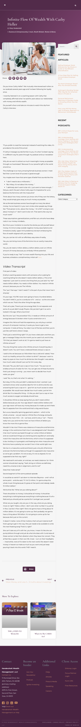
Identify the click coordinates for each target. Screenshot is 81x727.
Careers (49, 691)
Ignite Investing (32, 685)
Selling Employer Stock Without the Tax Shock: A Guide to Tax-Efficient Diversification (67, 68)
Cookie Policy (58, 722)
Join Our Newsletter (30, 673)
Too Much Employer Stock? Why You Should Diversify (68, 84)
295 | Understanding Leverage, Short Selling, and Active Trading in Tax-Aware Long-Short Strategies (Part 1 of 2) (68, 152)
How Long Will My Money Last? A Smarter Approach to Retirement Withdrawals (68, 110)
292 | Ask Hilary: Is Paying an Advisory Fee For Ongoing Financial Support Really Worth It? (68, 184)
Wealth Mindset (39, 32)
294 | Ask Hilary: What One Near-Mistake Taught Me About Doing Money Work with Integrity (67, 163)
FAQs (48, 672)
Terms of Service (72, 725)
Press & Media (51, 681)
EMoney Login (71, 668)
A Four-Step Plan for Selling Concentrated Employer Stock (68, 77)
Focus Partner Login (70, 674)
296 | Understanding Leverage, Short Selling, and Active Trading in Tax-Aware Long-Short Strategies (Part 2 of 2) (68, 141)
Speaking (49, 686)
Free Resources (71, 686)
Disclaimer (47, 722)
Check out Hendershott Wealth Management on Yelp (10, 710)
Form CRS (69, 681)
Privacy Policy (72, 722)
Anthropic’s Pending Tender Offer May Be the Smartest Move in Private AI (68, 92)
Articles (49, 677)
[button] (10, 78)
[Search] (76, 46)
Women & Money (50, 32)
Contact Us (6, 675)
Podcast (29, 680)
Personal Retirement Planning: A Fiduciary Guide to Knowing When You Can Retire (68, 101)
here (39, 257)
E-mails (31, 32)
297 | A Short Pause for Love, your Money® (68, 132)
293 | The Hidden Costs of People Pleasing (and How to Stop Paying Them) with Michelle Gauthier (68, 173)
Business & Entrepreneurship (18, 32)
